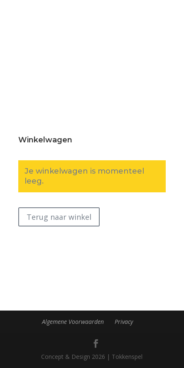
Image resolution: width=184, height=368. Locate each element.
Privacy (124, 322)
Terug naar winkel (59, 217)
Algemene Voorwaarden (73, 322)
